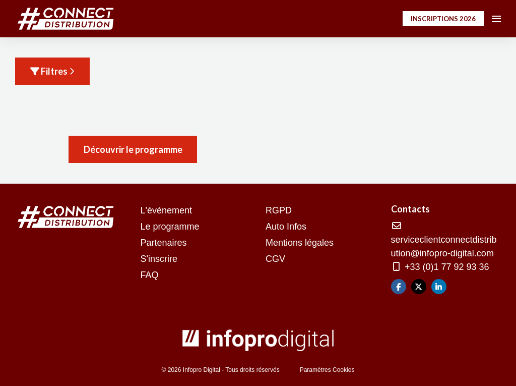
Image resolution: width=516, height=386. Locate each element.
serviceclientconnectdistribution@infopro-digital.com (444, 240)
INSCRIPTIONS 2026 (443, 19)
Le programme (170, 227)
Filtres (52, 71)
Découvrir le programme (133, 149)
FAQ (150, 275)
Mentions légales (300, 243)
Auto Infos (286, 227)
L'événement (166, 210)
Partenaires (164, 243)
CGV (275, 259)
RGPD (279, 210)
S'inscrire (159, 259)
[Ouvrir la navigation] (496, 18)
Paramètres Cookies (327, 369)
